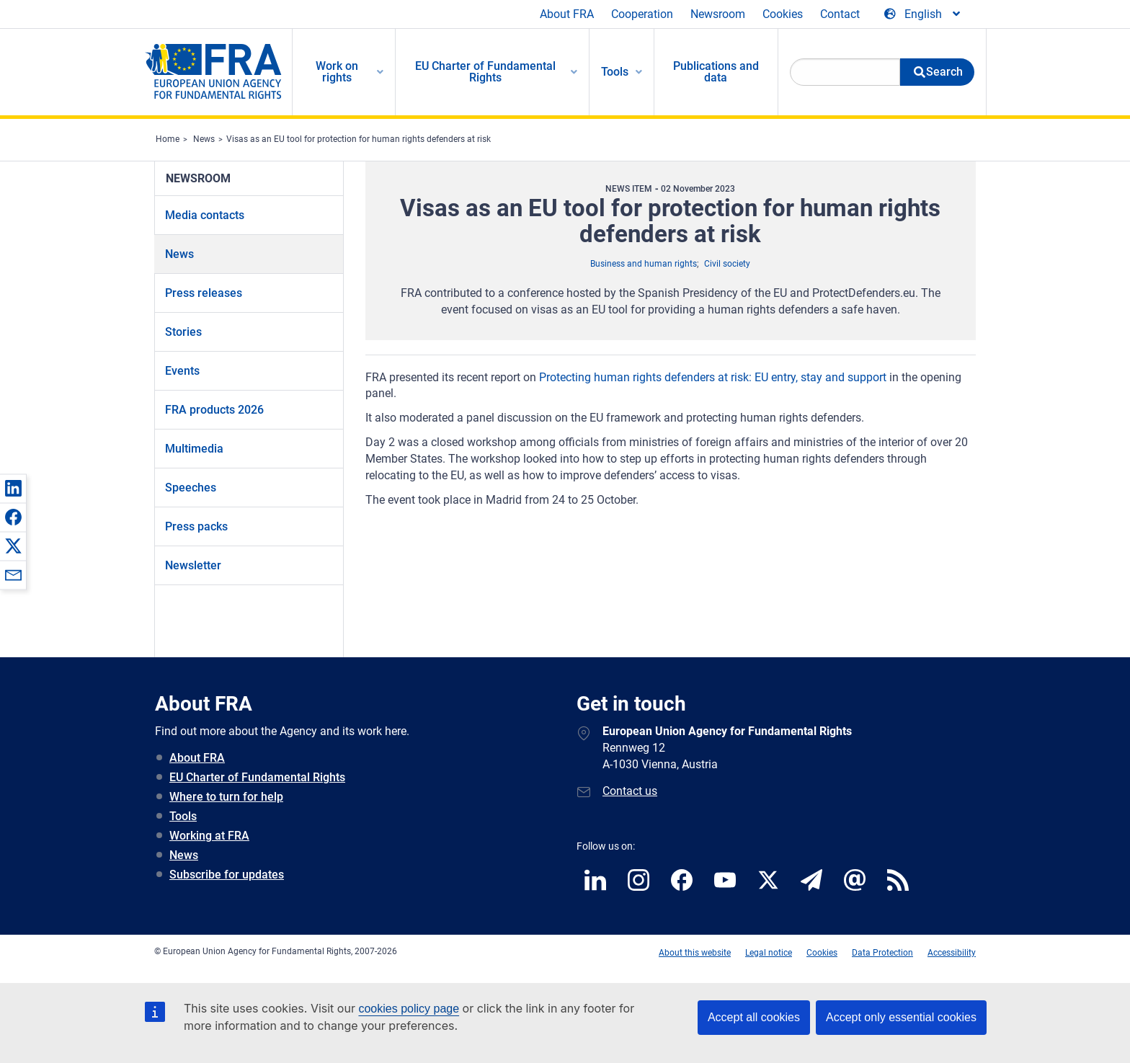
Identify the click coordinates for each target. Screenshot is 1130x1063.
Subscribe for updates (226, 874)
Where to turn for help (226, 797)
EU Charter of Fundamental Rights (257, 777)
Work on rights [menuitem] (337, 71)
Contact (840, 14)
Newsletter (193, 565)
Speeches (190, 487)
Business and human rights (643, 264)
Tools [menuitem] (614, 72)
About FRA (567, 14)
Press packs (196, 526)
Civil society (727, 264)
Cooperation (642, 14)
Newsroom (717, 14)
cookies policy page (408, 1008)
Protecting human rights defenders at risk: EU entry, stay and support (712, 377)
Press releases (203, 293)
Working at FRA (209, 835)
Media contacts (204, 215)
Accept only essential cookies (901, 1017)
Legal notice (768, 953)
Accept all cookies (754, 1017)
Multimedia (194, 448)
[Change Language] (923, 14)
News (204, 139)
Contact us (629, 791)
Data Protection (882, 953)
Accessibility (951, 953)
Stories (183, 332)
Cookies (782, 14)
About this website (695, 953)
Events (182, 371)
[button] (13, 487)
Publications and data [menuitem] (716, 71)
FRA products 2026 (214, 410)
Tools (183, 816)
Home (167, 139)
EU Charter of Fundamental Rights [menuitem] (485, 71)
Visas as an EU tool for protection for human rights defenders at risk (358, 139)
